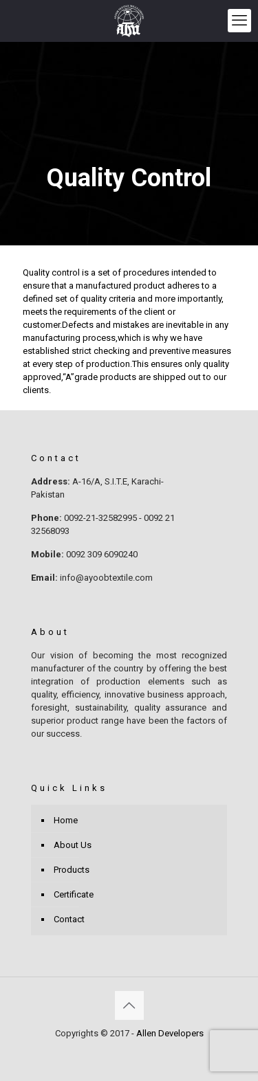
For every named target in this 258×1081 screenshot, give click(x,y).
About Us (73, 845)
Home (66, 820)
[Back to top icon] (129, 1005)
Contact (69, 919)
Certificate (74, 894)
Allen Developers (170, 1033)
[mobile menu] (239, 20)
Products (71, 870)
